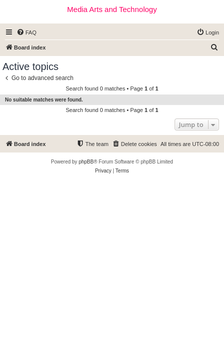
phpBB (86, 161)
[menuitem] (26, 32)
